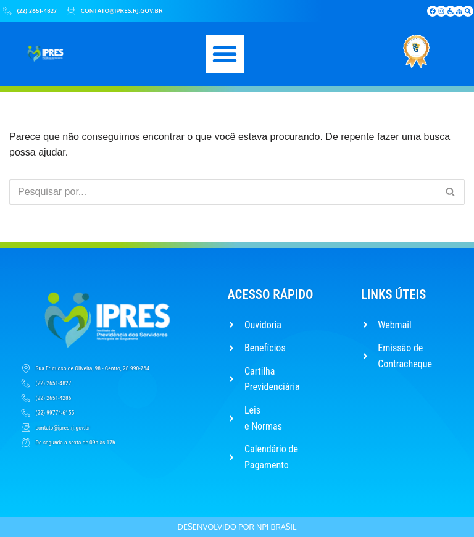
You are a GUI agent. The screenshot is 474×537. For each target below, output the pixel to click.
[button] (225, 54)
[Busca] (223, 192)
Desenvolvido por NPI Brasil (237, 526)
